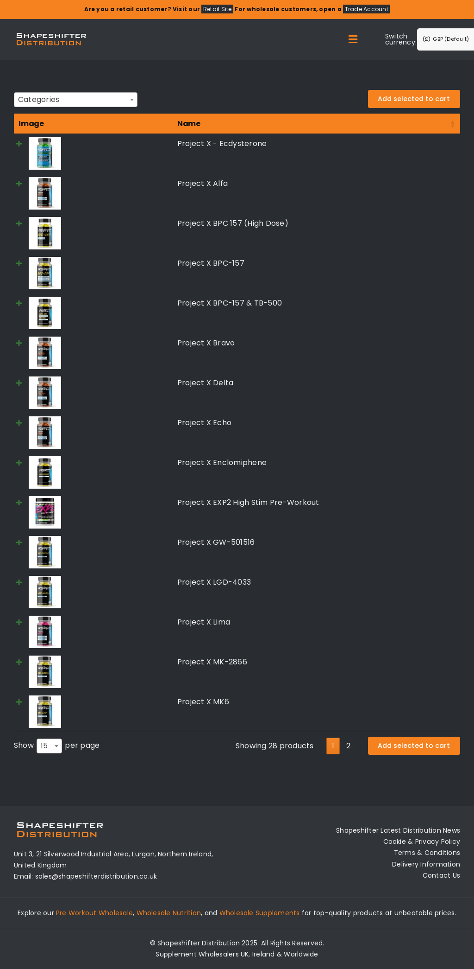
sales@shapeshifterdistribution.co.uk (96, 876)
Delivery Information (426, 863)
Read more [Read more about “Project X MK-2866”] (411, 663)
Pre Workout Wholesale (94, 913)
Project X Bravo (89, 343)
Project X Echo (87, 422)
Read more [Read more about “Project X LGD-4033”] (411, 583)
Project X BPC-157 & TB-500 (112, 303)
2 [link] (348, 745)
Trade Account (366, 9)
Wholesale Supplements (259, 913)
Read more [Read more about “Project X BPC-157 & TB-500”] (411, 304)
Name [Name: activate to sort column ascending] (71, 123)
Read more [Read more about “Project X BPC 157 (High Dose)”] (411, 224)
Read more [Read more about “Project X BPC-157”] (411, 264)
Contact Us (441, 875)
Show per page (57, 746)
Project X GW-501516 (99, 542)
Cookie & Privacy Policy (422, 841)
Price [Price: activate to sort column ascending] (210, 123)
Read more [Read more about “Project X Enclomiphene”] (411, 464)
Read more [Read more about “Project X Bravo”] (411, 344)
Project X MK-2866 (95, 662)
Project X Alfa (85, 183)
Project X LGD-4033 (97, 582)
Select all (426, 123)
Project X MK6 (86, 701)
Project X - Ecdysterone (105, 143)
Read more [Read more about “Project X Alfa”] (411, 184)
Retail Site (217, 9)
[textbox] (41, 99)
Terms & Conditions (427, 852)
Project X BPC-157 (93, 263)
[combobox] (75, 99)
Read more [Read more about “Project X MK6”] (411, 703)
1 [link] (333, 745)
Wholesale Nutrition (169, 913)
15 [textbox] (44, 745)
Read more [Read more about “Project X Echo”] (411, 424)
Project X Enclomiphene (105, 462)
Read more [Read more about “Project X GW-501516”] (411, 543)
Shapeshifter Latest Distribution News (398, 830)
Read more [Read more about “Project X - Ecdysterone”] (411, 145)
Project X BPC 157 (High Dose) (115, 223)
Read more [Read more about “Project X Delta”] (411, 384)
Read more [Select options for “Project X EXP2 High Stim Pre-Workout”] (411, 503)
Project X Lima (86, 622)
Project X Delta (88, 382)
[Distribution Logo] (51, 32)
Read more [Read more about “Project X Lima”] (411, 623)
